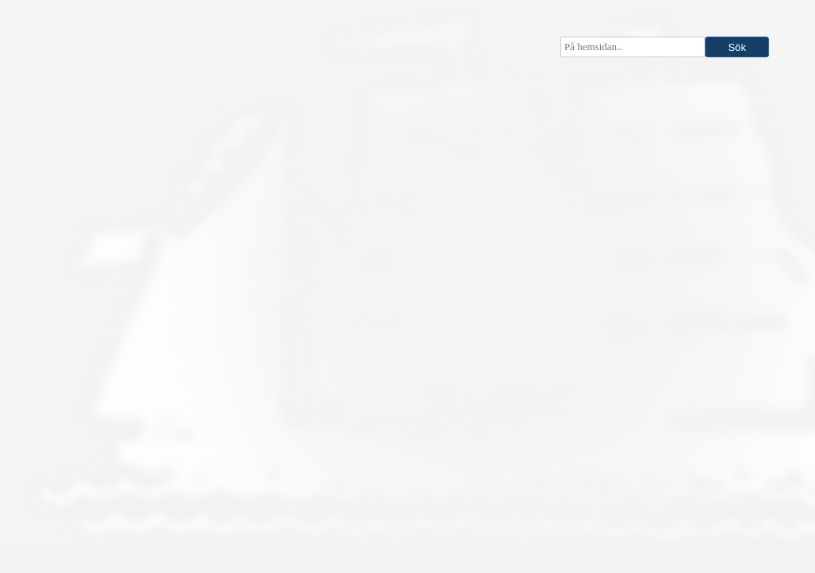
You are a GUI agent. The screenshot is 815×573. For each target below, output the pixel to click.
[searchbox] (632, 47)
